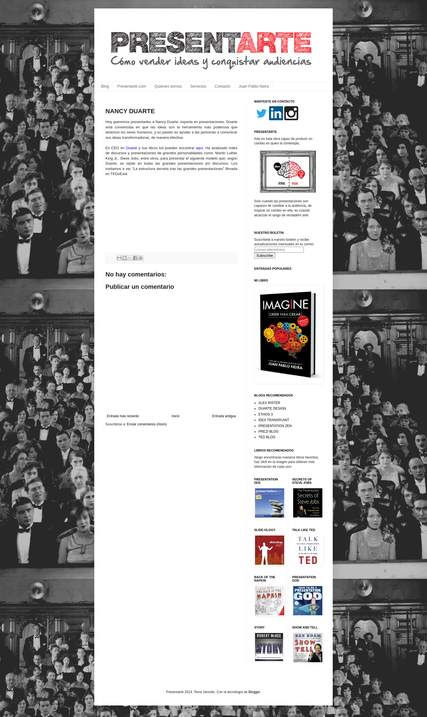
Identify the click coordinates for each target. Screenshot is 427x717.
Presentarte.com (131, 86)
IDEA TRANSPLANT (273, 420)
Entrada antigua (224, 416)
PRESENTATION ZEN (275, 426)
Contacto (222, 86)
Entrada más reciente (123, 416)
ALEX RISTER (269, 403)
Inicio (176, 416)
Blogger (254, 692)
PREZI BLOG (268, 432)
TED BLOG (267, 437)
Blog (105, 86)
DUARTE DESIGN (272, 408)
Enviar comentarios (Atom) (147, 424)
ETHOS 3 (265, 414)
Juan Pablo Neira (254, 86)
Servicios (198, 86)
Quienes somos (168, 86)
